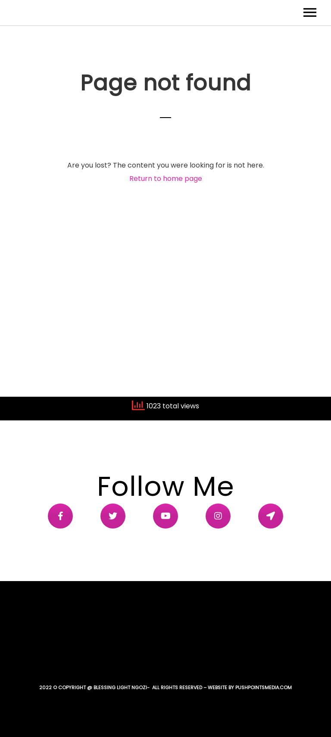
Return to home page (165, 178)
